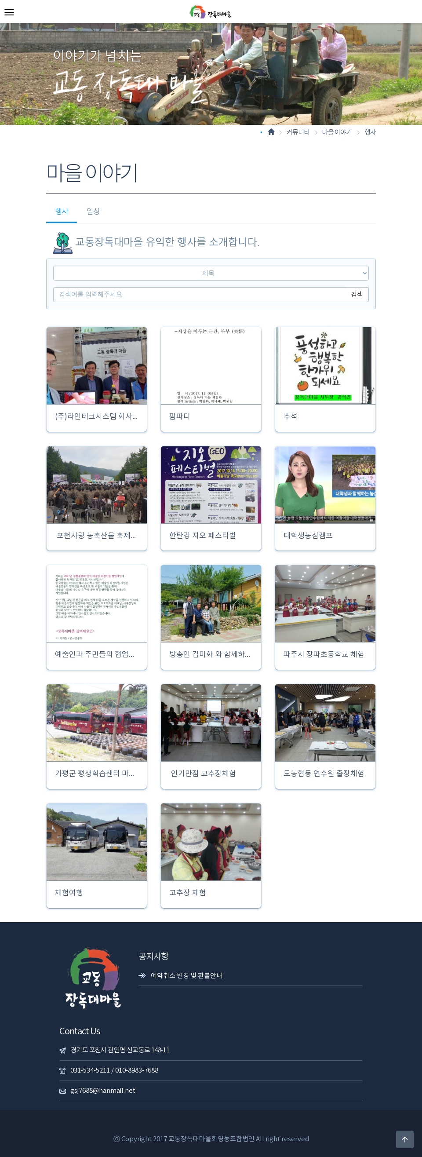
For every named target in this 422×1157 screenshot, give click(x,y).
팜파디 (178, 417)
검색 (357, 294)
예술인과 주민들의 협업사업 (96, 655)
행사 (61, 212)
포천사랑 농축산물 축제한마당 (96, 536)
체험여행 (68, 893)
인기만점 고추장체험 (201, 774)
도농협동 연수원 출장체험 (323, 774)
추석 (290, 417)
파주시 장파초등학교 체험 (323, 655)
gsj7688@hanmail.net (102, 1091)
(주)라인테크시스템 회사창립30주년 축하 (96, 417)
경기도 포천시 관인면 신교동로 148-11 (119, 1050)
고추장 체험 (186, 893)
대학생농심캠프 (307, 536)
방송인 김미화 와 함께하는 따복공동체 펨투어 (211, 655)
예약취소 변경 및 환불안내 (186, 976)
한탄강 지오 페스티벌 (201, 536)
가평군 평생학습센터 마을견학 (96, 774)
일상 (93, 212)
